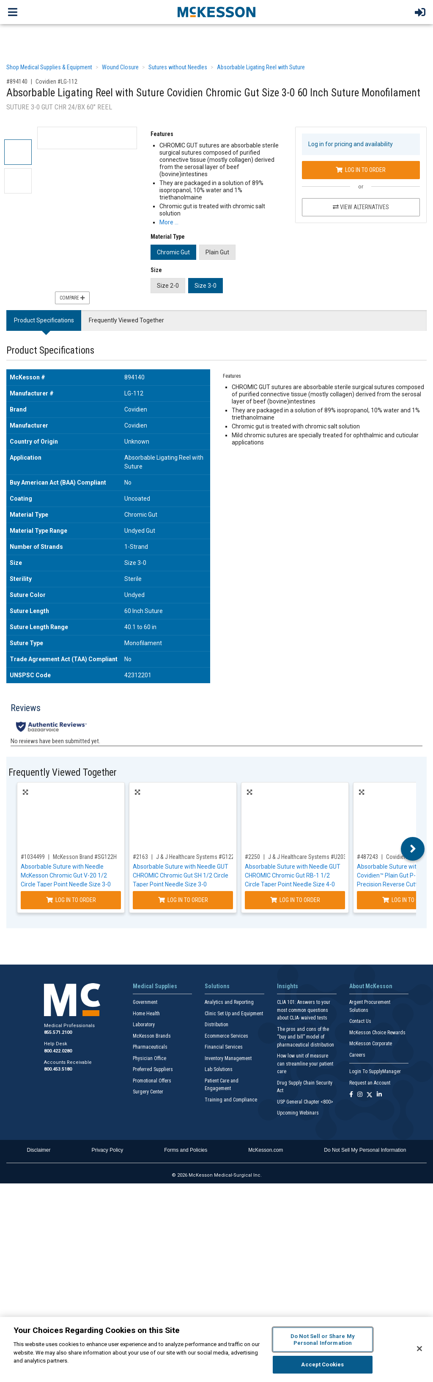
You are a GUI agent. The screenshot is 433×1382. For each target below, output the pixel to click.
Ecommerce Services (226, 1036)
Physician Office (149, 1058)
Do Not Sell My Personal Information (365, 1150)
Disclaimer (39, 1150)
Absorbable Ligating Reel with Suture (261, 67)
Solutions (217, 986)
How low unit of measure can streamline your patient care (305, 1063)
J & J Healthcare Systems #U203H (309, 856)
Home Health (146, 1014)
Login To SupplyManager (375, 1071)
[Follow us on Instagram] (359, 1095)
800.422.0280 (58, 1051)
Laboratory (144, 1025)
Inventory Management (228, 1058)
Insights (287, 986)
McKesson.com (265, 1150)
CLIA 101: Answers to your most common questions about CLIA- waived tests (303, 1010)
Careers (357, 1055)
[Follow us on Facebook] (351, 1095)
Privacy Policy (107, 1150)
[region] (216, 1349)
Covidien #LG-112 (56, 81)
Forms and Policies (185, 1150)
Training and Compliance (231, 1100)
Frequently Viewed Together (126, 320)
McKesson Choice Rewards (377, 1033)
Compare (72, 298)
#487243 (367, 856)
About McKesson (370, 986)
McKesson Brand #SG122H (85, 856)
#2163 (140, 856)
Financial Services (224, 1047)
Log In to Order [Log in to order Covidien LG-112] (361, 169)
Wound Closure (120, 67)
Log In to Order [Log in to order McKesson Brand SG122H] (71, 900)
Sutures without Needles (177, 67)
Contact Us (360, 1021)
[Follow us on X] (370, 1095)
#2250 (252, 856)
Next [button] (413, 848)
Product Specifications (44, 320)
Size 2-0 (168, 285)
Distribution (216, 1025)
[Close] (419, 1348)
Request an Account (369, 1083)
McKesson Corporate (370, 1044)
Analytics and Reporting (229, 1002)
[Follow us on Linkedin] (379, 1095)
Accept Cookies (322, 1364)
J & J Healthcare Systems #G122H (197, 856)
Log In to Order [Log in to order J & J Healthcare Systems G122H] (183, 900)
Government (145, 1002)
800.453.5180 (58, 1069)
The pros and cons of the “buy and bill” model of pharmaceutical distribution (305, 1037)
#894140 (16, 81)
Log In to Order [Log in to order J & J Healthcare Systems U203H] (295, 900)
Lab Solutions (219, 1069)
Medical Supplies (155, 986)
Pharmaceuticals (150, 1047)
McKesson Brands (152, 1036)
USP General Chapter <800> (305, 1102)
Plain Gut (217, 252)
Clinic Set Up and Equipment (234, 1014)
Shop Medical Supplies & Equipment (49, 67)
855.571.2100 (58, 1032)
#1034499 (33, 856)
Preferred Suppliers (153, 1069)
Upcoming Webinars (298, 1113)
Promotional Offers (152, 1081)
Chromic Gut (173, 252)
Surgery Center (148, 1092)
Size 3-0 (205, 285)
